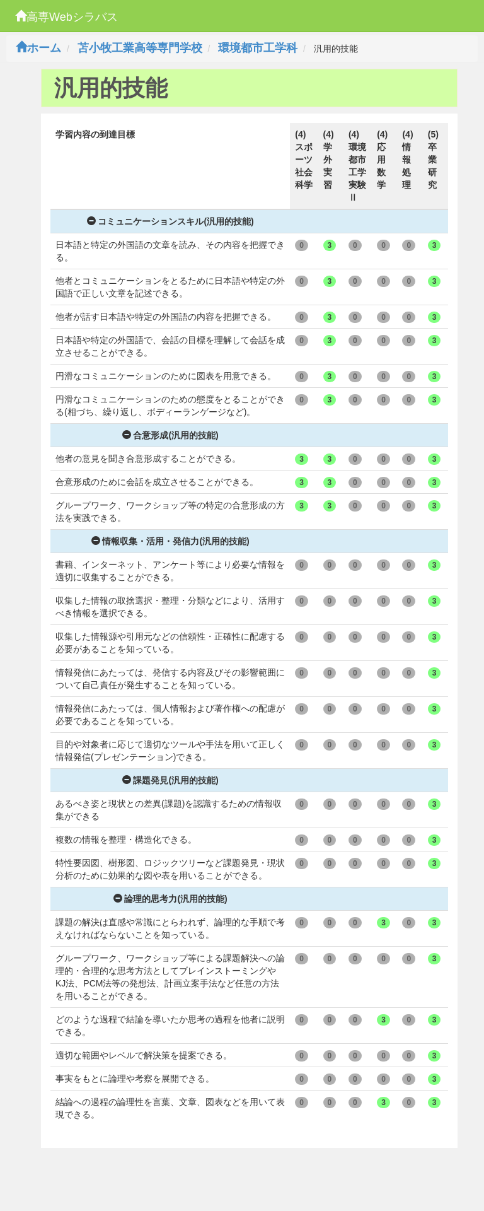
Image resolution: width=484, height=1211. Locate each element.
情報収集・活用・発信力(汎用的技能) (170, 541)
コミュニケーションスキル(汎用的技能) (170, 221)
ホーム (38, 48)
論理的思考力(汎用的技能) (170, 899)
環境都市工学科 (257, 48)
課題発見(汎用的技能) (170, 780)
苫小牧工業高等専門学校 (140, 48)
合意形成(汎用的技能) (170, 435)
